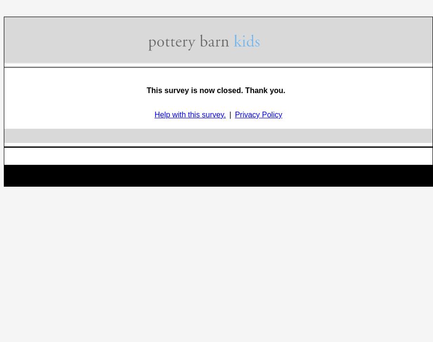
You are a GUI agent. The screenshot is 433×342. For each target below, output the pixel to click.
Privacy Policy (259, 115)
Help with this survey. (190, 115)
